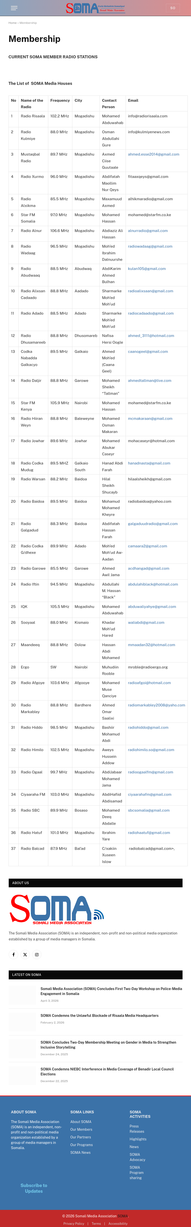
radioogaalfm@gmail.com (150, 772)
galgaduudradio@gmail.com (153, 523)
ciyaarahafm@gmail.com (150, 794)
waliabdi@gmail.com (146, 622)
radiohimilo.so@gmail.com (151, 749)
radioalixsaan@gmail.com (151, 291)
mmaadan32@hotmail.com (151, 644)
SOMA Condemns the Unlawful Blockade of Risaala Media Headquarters (100, 1016)
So (173, 8)
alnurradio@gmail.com (148, 230)
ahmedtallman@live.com (150, 380)
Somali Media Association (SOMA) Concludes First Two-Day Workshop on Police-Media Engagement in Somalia (111, 991)
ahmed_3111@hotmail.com (151, 335)
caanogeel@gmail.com (148, 351)
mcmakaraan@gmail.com (150, 418)
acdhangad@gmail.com (149, 568)
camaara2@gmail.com (147, 546)
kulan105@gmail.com (147, 268)
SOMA (123, 1216)
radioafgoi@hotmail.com (149, 682)
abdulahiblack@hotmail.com (153, 584)
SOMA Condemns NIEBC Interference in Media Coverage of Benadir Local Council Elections (107, 1071)
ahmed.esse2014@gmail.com (154, 154)
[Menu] (14, 8)
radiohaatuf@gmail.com (149, 832)
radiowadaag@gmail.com (150, 246)
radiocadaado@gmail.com (151, 313)
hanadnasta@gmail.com (149, 463)
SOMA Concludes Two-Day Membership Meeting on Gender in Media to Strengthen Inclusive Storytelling (108, 1044)
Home (12, 23)
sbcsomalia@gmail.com (149, 810)
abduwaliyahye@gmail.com (152, 606)
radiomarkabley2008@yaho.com (157, 705)
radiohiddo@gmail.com (148, 727)
